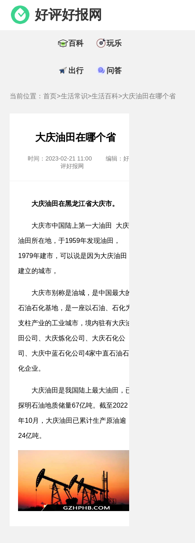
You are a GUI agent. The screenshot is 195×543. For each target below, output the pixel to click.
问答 (114, 70)
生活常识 (74, 96)
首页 (50, 96)
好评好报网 (68, 14)
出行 (75, 70)
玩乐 (114, 43)
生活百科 (104, 96)
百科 (75, 43)
